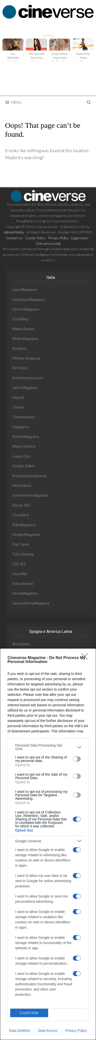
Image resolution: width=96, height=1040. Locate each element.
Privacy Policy (76, 1031)
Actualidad (20, 644)
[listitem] (48, 747)
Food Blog (20, 319)
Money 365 (21, 505)
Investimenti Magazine (30, 495)
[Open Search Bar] (88, 102)
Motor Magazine (25, 339)
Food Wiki (19, 574)
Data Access (47, 1031)
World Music (21, 486)
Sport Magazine (25, 388)
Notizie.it (19, 349)
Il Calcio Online (23, 466)
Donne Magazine (25, 309)
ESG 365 (19, 564)
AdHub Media (14, 232)
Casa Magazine (24, 290)
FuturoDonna (22, 584)
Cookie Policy (35, 238)
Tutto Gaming (23, 554)
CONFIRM (29, 1013)
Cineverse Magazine (28, 300)
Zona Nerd (20, 515)
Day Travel (20, 544)
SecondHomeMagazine (31, 603)
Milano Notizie (23, 329)
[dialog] (48, 844)
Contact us (14, 238)
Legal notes (79, 238)
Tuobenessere (23, 417)
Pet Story (19, 368)
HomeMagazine (25, 593)
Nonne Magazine (25, 437)
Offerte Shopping (26, 358)
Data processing (48, 243)
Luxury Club (21, 456)
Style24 (18, 398)
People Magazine (26, 535)
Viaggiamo (20, 427)
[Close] (86, 658)
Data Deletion (19, 1031)
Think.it (18, 407)
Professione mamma (29, 476)
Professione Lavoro (27, 378)
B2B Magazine (23, 525)
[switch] (77, 758)
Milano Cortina (23, 446)
